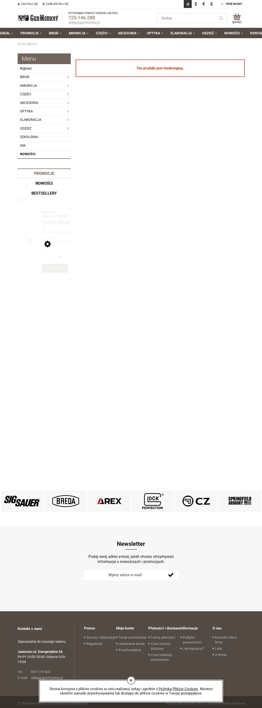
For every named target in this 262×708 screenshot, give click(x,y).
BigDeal (25, 68)
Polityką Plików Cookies (178, 689)
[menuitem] (31, 33)
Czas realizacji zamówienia (161, 657)
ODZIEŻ (25, 128)
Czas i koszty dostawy (160, 646)
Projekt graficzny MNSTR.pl (184, 703)
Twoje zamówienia (132, 637)
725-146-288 (81, 18)
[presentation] (117, 589)
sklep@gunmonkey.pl (84, 22)
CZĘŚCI (25, 94)
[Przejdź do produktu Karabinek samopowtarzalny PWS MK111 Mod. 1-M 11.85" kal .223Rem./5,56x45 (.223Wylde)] (55, 214)
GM (22, 145)
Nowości (27, 154)
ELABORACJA (30, 120)
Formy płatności (163, 637)
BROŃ (24, 77)
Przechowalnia (130, 650)
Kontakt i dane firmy (226, 639)
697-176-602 (34, 671)
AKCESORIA (29, 103)
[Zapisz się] (171, 575)
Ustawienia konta (132, 644)
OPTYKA (26, 111)
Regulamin (94, 644)
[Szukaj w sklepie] (187, 18)
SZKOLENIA (29, 137)
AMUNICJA (28, 86)
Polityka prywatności (192, 639)
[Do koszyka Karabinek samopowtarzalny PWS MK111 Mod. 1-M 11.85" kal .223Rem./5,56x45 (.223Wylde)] (55, 268)
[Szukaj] (221, 18)
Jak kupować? (194, 648)
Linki (218, 648)
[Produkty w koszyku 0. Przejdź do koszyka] (237, 18)
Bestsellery (44, 193)
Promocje (44, 173)
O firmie (221, 655)
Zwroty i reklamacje (100, 637)
